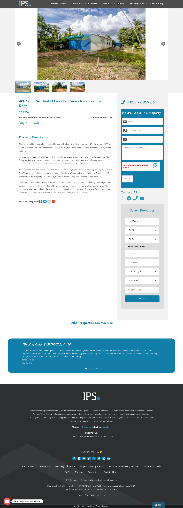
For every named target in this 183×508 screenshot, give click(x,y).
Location (77, 3)
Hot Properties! (138, 3)
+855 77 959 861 (139, 102)
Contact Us (93, 472)
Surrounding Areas (135, 247)
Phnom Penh (28, 466)
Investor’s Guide (152, 466)
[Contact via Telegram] (129, 198)
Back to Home (111, 472)
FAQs (68, 472)
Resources (109, 3)
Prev (19, 44)
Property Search (60, 3)
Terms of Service (85, 495)
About (122, 3)
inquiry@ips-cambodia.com (100, 436)
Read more (75, 356)
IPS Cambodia (72, 480)
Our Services (92, 3)
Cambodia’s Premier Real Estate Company (98, 480)
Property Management (91, 466)
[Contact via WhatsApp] (123, 198)
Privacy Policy (99, 495)
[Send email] (142, 198)
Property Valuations (65, 466)
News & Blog (156, 4)
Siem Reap (45, 414)
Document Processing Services (124, 466)
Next (163, 44)
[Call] (135, 198)
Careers (79, 472)
